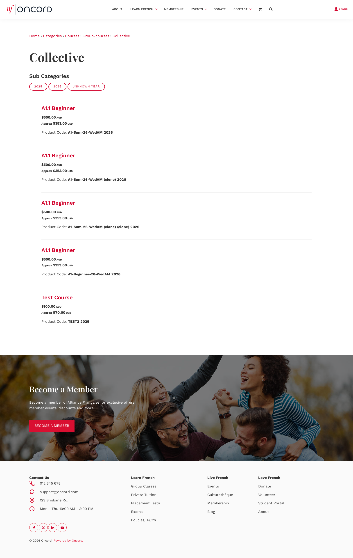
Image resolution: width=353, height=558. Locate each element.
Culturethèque (220, 495)
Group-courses (96, 36)
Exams (137, 512)
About (117, 9)
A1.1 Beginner (58, 108)
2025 (38, 86)
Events (197, 9)
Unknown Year (86, 86)
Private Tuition (143, 495)
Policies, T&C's (143, 520)
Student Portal (271, 503)
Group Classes (143, 486)
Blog (211, 512)
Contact (240, 9)
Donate (220, 9)
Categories (52, 36)
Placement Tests (145, 503)
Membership (173, 9)
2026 (57, 86)
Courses (72, 36)
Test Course (57, 297)
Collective (121, 36)
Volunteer (266, 495)
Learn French (141, 9)
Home (34, 36)
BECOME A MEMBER (46, 422)
